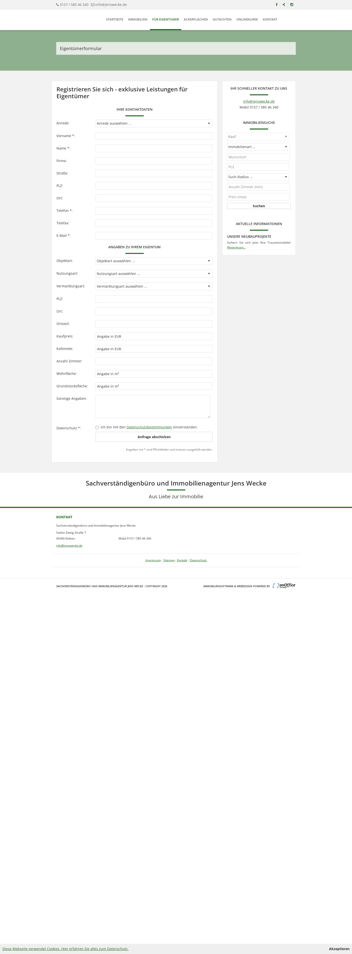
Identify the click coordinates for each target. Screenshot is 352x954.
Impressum (153, 560)
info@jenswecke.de (111, 4)
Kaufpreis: (64, 336)
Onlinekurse (247, 19)
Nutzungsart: (67, 273)
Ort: (59, 198)
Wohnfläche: (66, 373)
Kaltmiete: (64, 348)
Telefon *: (64, 210)
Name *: (63, 148)
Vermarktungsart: (70, 286)
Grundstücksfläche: (72, 386)
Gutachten (222, 19)
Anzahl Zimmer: (69, 361)
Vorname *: (65, 135)
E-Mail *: (63, 235)
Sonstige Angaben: (71, 398)
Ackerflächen (196, 19)
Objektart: (64, 260)
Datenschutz (198, 560)
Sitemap (169, 560)
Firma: (61, 160)
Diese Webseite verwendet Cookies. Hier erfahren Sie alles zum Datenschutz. (65, 948)
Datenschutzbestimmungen (149, 427)
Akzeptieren (339, 948)
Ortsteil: (63, 323)
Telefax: (62, 223)
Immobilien (137, 19)
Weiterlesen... (236, 247)
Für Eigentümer (165, 19)
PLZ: (59, 185)
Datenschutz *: (68, 428)
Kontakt (270, 19)
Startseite (114, 19)
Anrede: (62, 123)
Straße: (62, 173)
